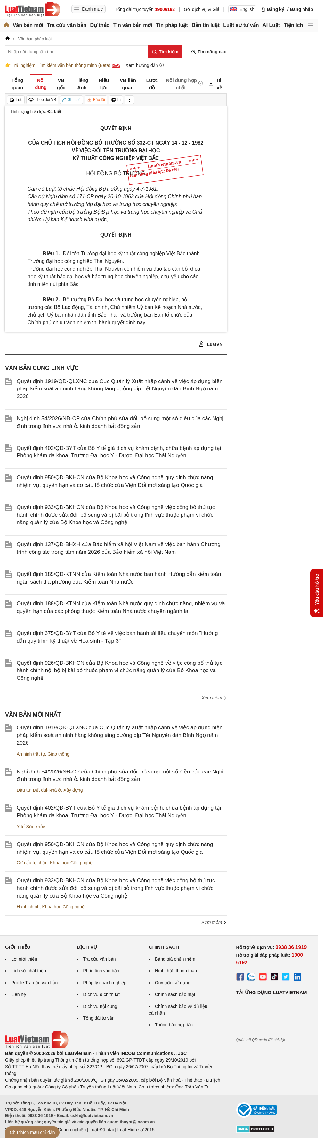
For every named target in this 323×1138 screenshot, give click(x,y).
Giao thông (58, 754)
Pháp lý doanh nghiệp (104, 982)
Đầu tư (23, 790)
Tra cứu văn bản (66, 25)
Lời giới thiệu (24, 958)
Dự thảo (99, 25)
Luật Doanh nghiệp (67, 1129)
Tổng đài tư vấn (98, 1018)
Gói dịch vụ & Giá (201, 9)
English (242, 9)
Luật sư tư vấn (241, 25)
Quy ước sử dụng (172, 982)
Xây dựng (73, 790)
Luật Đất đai (101, 1129)
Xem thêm (214, 697)
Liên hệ (18, 994)
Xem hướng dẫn (144, 65)
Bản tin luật (205, 25)
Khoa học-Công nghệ (71, 862)
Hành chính (28, 906)
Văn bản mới (28, 25)
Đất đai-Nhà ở (47, 790)
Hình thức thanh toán (176, 970)
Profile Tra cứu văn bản (34, 982)
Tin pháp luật (172, 25)
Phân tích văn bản (101, 970)
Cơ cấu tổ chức (32, 862)
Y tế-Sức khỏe (31, 826)
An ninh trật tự (31, 754)
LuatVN (211, 344)
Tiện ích (293, 25)
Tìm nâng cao (208, 52)
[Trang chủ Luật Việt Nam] (32, 9)
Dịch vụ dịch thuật (101, 994)
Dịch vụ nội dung (100, 1006)
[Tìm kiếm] (165, 51)
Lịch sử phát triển (28, 970)
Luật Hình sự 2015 (136, 1129)
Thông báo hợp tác (174, 1024)
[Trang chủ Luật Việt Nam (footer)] (37, 1046)
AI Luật (271, 25)
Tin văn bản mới (132, 25)
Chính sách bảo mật (175, 994)
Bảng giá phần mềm (175, 958)
